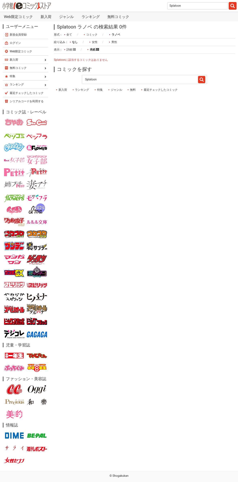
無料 (133, 90)
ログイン (15, 42)
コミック (92, 34)
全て (69, 34)
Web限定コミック (18, 17)
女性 (95, 42)
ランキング (91, 17)
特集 (100, 90)
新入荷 (46, 17)
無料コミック (118, 17)
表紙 (94, 49)
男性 (114, 42)
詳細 (71, 49)
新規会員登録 (18, 34)
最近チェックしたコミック (161, 90)
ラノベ (116, 34)
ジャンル (66, 17)
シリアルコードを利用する (27, 101)
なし (75, 42)
